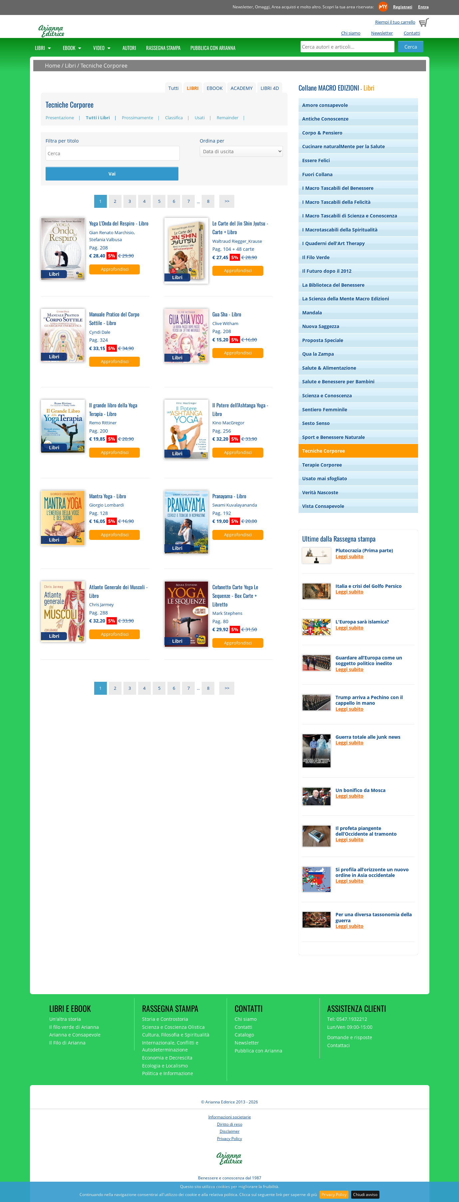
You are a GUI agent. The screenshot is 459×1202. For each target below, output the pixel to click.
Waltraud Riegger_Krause (237, 241)
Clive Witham (225, 323)
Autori (129, 47)
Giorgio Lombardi (106, 505)
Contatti (412, 33)
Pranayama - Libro (229, 496)
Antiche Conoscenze (325, 119)
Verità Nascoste (320, 492)
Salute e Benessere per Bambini (338, 381)
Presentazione (60, 118)
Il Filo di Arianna (67, 1042)
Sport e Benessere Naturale (333, 437)
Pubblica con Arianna (212, 47)
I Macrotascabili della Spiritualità (339, 229)
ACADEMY (242, 88)
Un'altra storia (65, 1019)
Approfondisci (114, 269)
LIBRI (193, 88)
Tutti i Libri (98, 118)
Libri (44, 47)
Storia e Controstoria (165, 1019)
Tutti (173, 88)
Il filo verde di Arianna (74, 1027)
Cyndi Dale (99, 332)
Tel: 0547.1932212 (347, 1019)
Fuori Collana (317, 174)
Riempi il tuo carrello (395, 22)
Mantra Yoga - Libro (107, 496)
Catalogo (244, 1034)
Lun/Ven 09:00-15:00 (349, 1027)
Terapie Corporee (322, 465)
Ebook (73, 47)
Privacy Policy (334, 1194)
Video (103, 47)
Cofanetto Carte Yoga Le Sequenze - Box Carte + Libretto (235, 595)
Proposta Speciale (322, 340)
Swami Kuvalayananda (234, 505)
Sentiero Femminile (324, 409)
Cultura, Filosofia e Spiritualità (175, 1034)
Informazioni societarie (229, 1117)
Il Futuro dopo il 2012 (326, 271)
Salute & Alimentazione (329, 368)
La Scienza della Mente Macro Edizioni (345, 298)
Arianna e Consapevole (75, 1034)
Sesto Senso (316, 423)
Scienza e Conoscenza (327, 395)
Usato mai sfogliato (324, 478)
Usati (200, 118)
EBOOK (215, 88)
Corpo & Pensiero (322, 133)
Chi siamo (350, 33)
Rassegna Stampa (163, 47)
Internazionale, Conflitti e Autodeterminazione (170, 1046)
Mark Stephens (227, 613)
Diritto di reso (229, 1124)
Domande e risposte (349, 1037)
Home (52, 65)
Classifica (174, 118)
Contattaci (338, 1045)
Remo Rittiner (102, 423)
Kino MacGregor (228, 423)
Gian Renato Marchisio (111, 233)
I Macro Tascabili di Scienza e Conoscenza (349, 215)
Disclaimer (230, 1131)
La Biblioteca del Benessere (333, 285)
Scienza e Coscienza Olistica (173, 1027)
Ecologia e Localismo (165, 1065)
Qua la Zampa (318, 354)
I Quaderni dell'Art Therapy (333, 243)
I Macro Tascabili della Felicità (336, 202)
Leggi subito (349, 556)
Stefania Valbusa (105, 240)
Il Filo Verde (316, 257)
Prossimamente (137, 118)
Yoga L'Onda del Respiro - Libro (118, 223)
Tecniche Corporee (104, 65)
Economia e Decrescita (167, 1057)
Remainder (227, 118)
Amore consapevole (325, 105)
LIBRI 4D (270, 88)
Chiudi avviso (365, 1194)
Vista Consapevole (323, 506)
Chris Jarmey (101, 605)
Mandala (312, 312)
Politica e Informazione (167, 1073)
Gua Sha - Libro (226, 314)
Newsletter (382, 33)
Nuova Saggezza (320, 326)
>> (227, 201)
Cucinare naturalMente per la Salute (343, 146)
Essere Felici (316, 160)
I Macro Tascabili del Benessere (337, 188)
